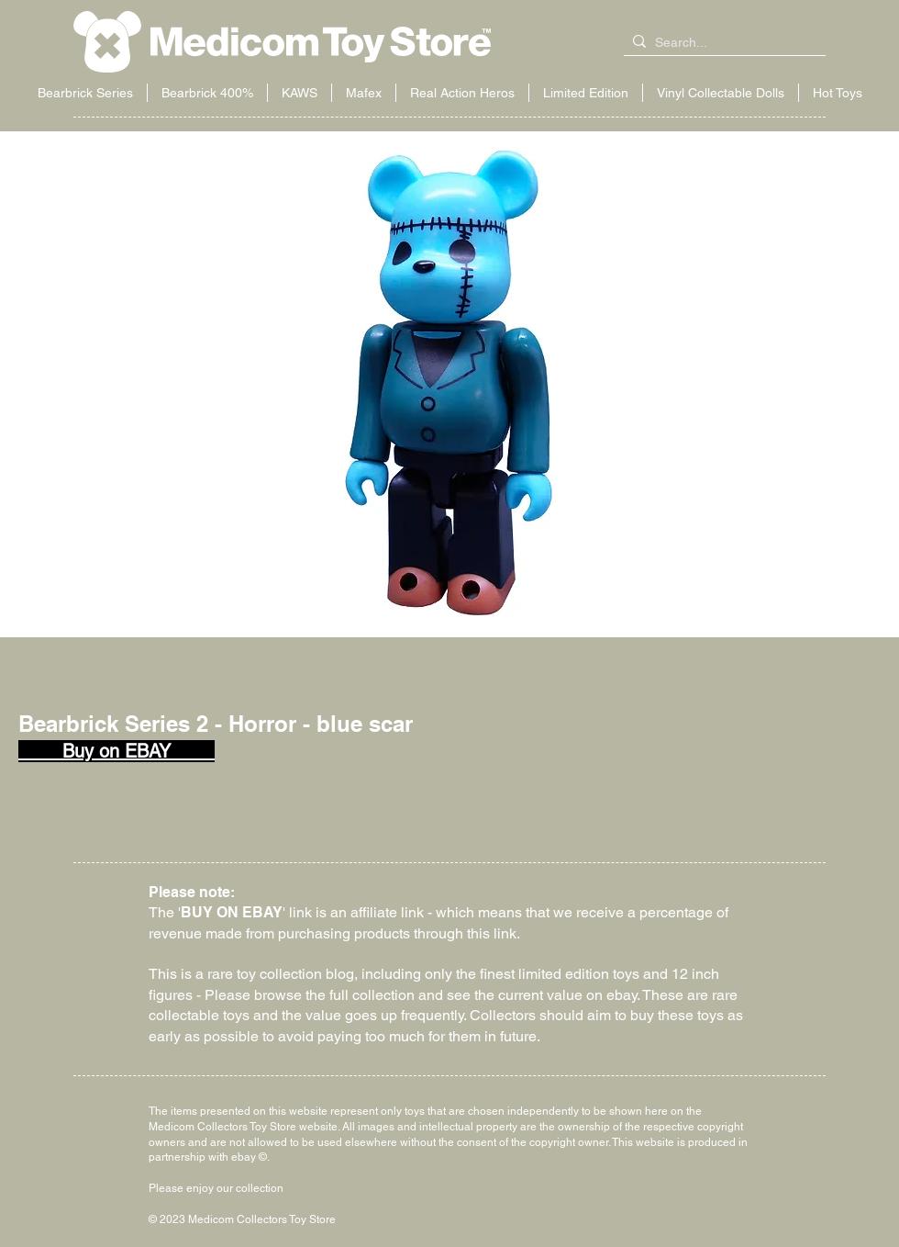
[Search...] (721, 43)
